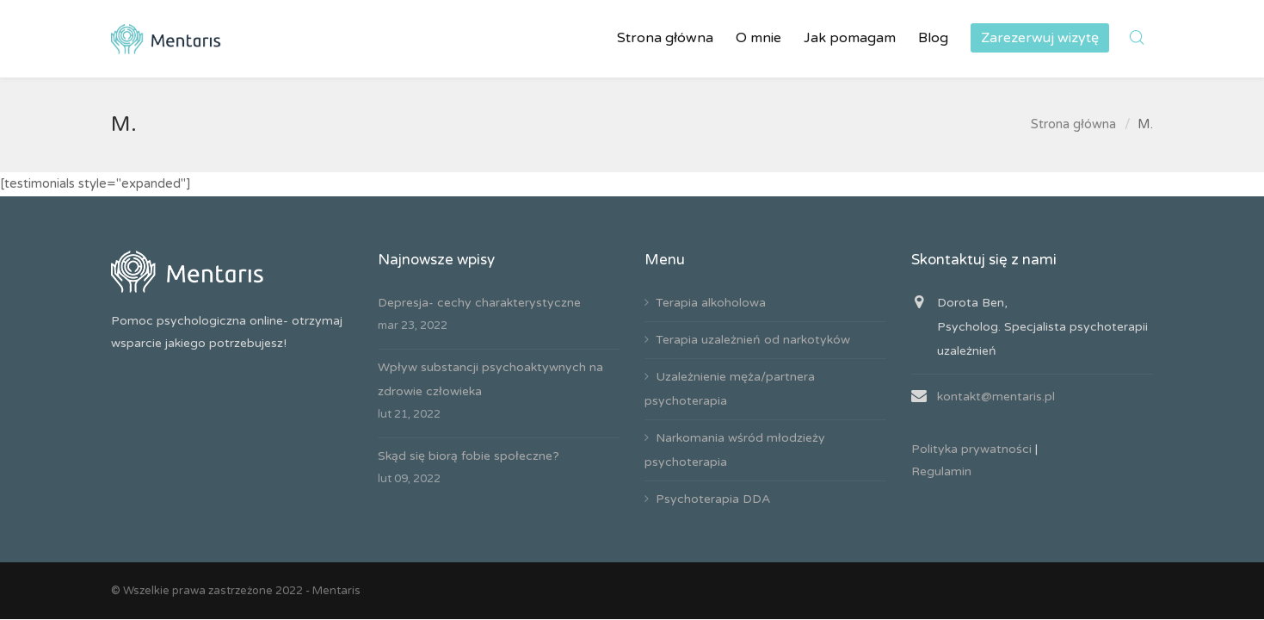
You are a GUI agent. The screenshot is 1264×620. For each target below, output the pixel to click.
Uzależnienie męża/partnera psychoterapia (729, 388)
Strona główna (1073, 124)
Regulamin (941, 471)
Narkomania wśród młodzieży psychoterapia (734, 450)
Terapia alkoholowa (711, 302)
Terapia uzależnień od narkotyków (753, 339)
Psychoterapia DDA (713, 499)
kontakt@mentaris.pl (996, 396)
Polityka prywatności (971, 449)
